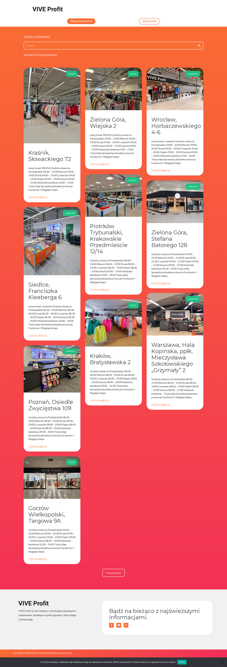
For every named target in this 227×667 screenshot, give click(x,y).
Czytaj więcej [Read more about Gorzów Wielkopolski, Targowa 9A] (37, 560)
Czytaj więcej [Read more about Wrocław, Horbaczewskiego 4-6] (160, 171)
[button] (113, 574)
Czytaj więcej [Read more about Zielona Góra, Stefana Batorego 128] (160, 284)
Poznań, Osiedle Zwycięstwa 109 (50, 406)
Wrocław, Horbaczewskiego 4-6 (176, 127)
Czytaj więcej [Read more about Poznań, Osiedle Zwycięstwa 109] (37, 447)
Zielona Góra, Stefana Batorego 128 (169, 239)
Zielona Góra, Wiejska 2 (108, 124)
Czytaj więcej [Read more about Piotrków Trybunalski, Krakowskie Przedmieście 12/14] (99, 290)
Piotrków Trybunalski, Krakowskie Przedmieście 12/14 (109, 240)
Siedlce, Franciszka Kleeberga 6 (45, 292)
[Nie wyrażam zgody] (223, 662)
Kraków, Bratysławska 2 (110, 360)
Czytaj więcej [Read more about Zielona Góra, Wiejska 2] (99, 165)
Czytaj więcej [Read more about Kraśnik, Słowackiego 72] (37, 198)
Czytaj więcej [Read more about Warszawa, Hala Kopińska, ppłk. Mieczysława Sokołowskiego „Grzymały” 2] (160, 405)
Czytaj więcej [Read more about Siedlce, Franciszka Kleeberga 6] (37, 336)
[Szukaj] (199, 46)
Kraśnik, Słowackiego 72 (49, 157)
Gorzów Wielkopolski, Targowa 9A (46, 515)
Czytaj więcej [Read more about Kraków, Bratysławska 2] (99, 401)
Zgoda (182, 662)
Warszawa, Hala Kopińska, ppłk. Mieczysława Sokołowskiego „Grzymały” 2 (173, 359)
